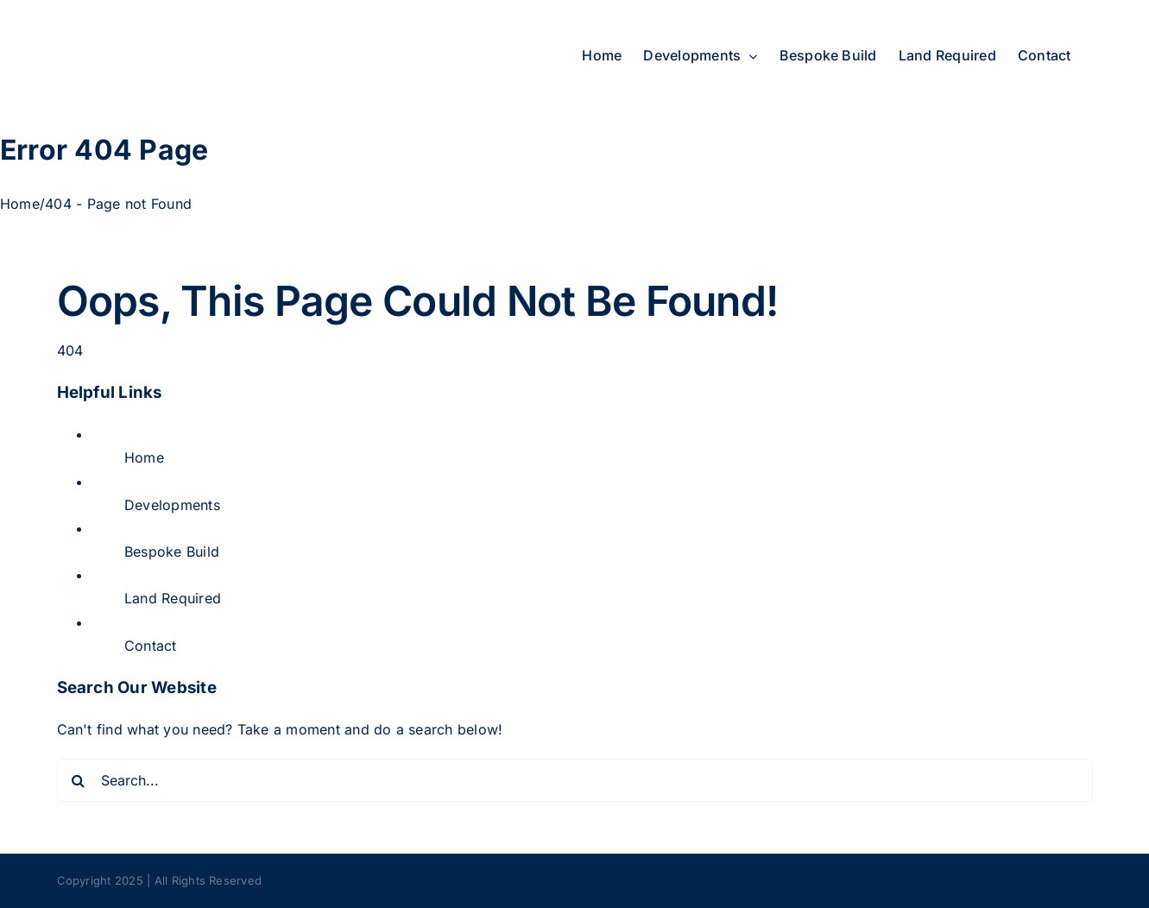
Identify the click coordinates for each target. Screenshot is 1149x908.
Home (144, 457)
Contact (150, 645)
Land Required (172, 598)
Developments (172, 505)
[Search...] (575, 780)
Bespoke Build (171, 551)
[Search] (78, 780)
